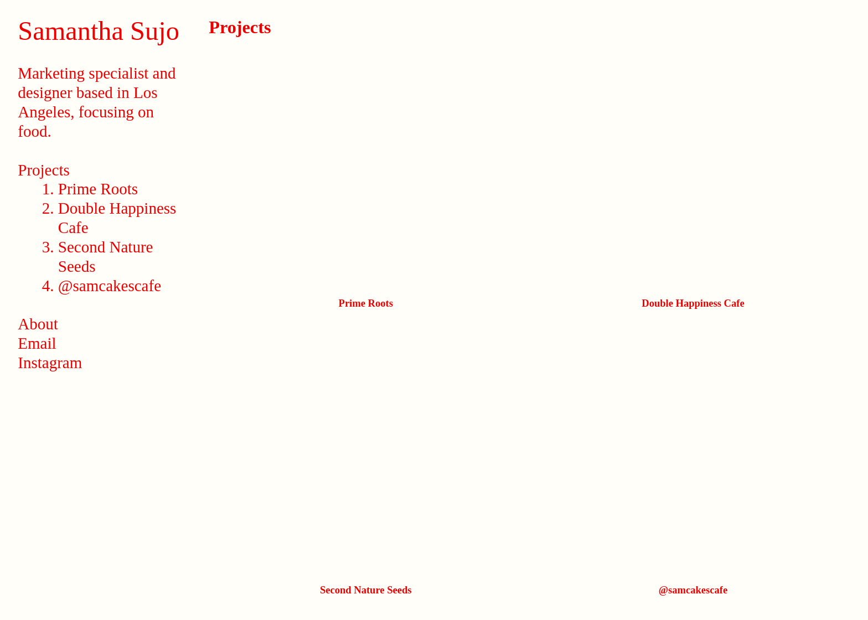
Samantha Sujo (98, 30)
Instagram (50, 362)
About (38, 324)
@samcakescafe (109, 285)
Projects (43, 170)
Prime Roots (98, 189)
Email (37, 343)
